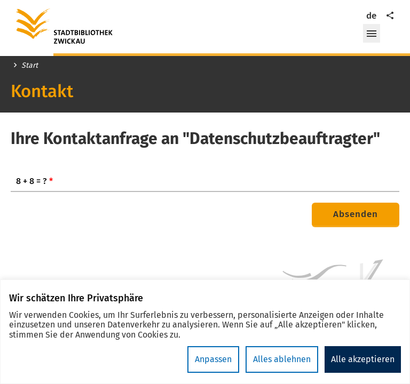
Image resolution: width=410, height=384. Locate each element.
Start (29, 65)
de (371, 15)
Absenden (355, 214)
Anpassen (213, 359)
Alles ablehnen (282, 359)
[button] (371, 33)
